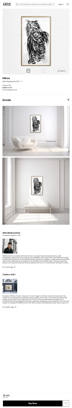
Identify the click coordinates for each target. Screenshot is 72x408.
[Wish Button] (66, 403)
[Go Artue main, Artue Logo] (7, 4)
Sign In (61, 4)
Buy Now (33, 403)
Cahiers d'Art (6, 85)
